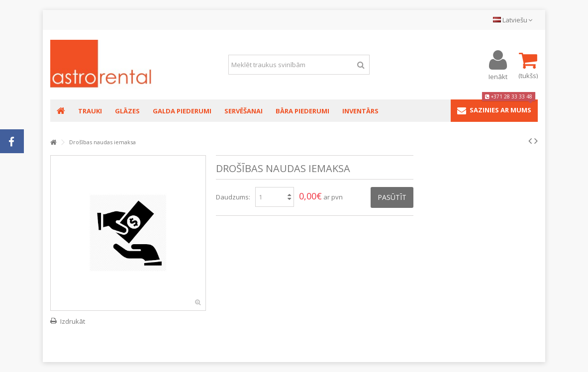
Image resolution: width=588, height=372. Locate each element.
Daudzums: (233, 196)
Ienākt (498, 76)
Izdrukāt (72, 321)
